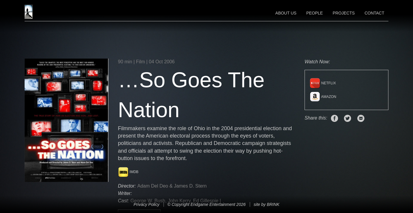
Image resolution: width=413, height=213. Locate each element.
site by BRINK (266, 204)
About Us (285, 13)
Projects (344, 13)
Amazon (323, 97)
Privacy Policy (146, 204)
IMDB (128, 172)
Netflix (323, 83)
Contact (374, 13)
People (314, 13)
